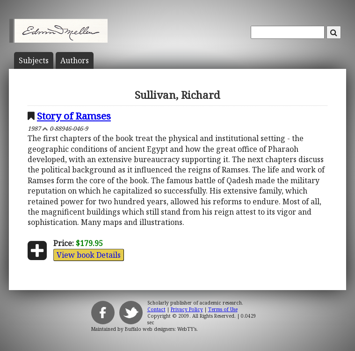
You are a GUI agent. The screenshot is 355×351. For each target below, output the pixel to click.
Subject (34, 60)
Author (74, 60)
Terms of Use (223, 309)
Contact (156, 309)
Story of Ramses (74, 115)
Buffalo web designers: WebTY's (160, 329)
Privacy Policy (187, 309)
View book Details (89, 255)
